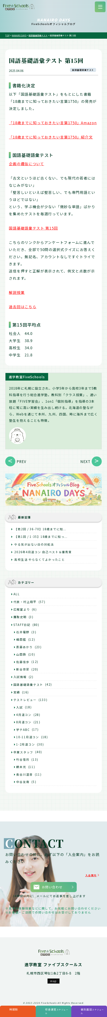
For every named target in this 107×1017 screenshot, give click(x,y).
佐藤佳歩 (22, 662)
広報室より (21, 609)
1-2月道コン (25, 744)
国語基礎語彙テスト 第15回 (33, 228)
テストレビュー (25, 700)
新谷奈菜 (22, 669)
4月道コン (24, 715)
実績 (16, 692)
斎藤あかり (24, 647)
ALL (16, 594)
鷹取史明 (20, 617)
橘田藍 (21, 639)
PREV (21, 461)
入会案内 (89, 875)
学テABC (23, 729)
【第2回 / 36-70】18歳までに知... (39, 529)
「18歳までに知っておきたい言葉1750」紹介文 (51, 137)
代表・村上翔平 (25, 602)
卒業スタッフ (23, 752)
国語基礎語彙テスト (83, 69)
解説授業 (17, 292)
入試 (19, 707)
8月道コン (24, 722)
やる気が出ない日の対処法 (33, 544)
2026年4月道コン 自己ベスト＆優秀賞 (42, 552)
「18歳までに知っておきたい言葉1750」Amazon (53, 122)
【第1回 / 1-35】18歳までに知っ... (40, 536)
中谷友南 (22, 782)
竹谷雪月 (22, 759)
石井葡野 (22, 632)
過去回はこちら (22, 306)
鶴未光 (21, 767)
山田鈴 (21, 654)
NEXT (85, 461)
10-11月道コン (27, 737)
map (53, 981)
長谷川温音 (24, 774)
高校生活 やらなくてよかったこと (39, 559)
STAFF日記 (21, 625)
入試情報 (20, 677)
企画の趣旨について (26, 163)
